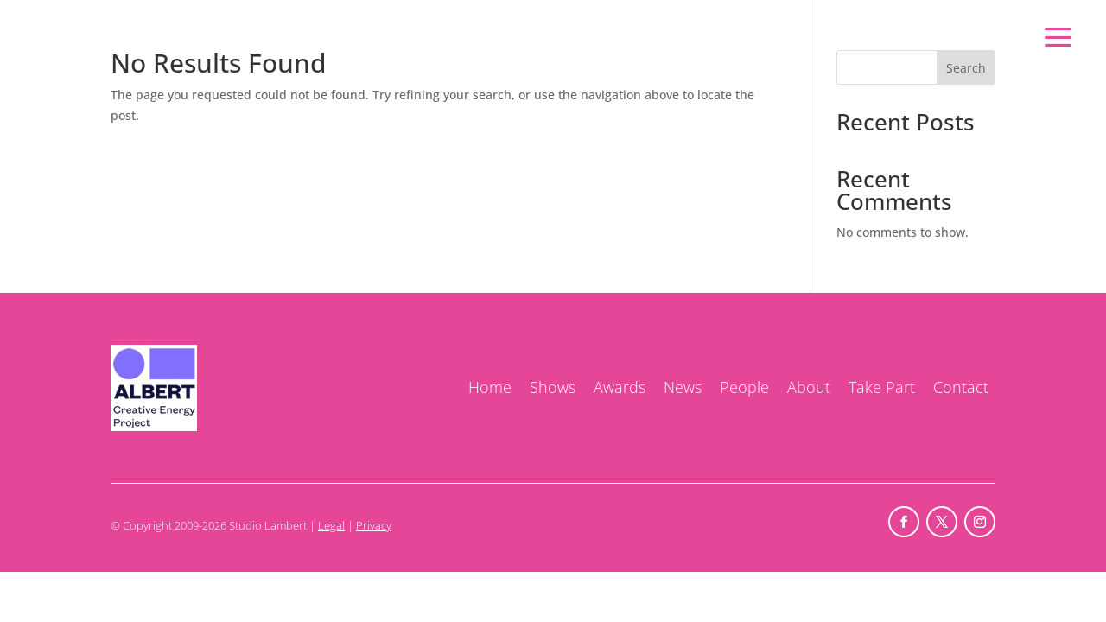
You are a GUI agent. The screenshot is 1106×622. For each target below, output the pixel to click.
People (744, 387)
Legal (331, 525)
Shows (552, 387)
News (683, 387)
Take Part (882, 387)
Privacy (373, 525)
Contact (960, 387)
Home (490, 387)
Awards (619, 387)
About (808, 387)
